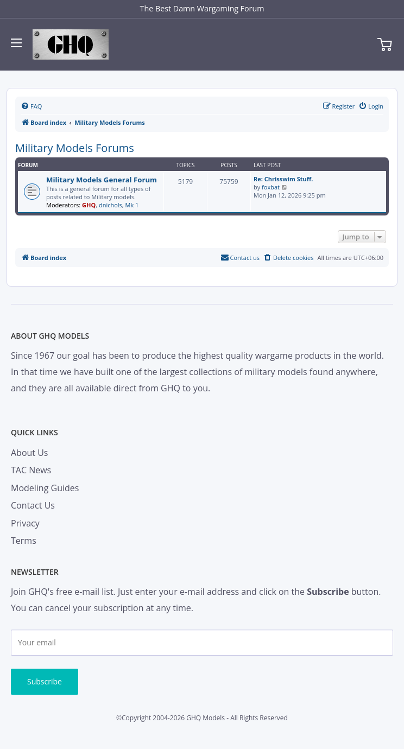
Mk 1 (132, 205)
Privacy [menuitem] (25, 523)
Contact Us (33, 505)
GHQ (89, 205)
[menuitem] (31, 106)
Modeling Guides (45, 488)
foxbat (271, 187)
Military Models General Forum (101, 180)
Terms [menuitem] (23, 541)
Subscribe (44, 681)
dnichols (110, 205)
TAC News (31, 470)
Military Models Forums (74, 148)
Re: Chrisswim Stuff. (283, 179)
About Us (29, 453)
